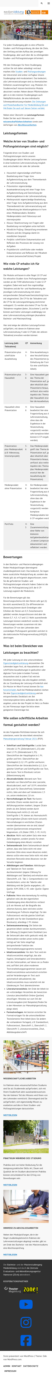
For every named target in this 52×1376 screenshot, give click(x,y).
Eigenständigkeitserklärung (15, 663)
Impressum (10, 1371)
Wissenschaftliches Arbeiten (19, 1078)
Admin (6, 1366)
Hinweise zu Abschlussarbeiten (20, 1228)
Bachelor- (11, 1264)
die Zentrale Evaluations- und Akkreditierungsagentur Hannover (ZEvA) (22, 1271)
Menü (49, 3)
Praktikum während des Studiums (22, 1158)
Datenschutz (30, 1366)
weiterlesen (10, 1115)
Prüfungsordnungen (37, 71)
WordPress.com (14, 1359)
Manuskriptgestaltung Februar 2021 (20, 738)
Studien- (19, 71)
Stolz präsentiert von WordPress (18, 1356)
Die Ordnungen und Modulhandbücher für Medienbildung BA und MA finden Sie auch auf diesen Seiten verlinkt (25, 105)
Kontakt (17, 1366)
